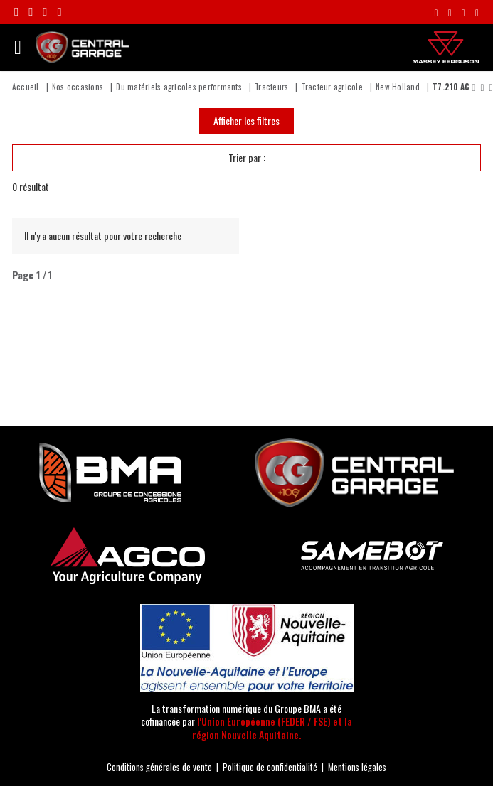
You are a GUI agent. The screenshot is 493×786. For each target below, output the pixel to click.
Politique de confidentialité (270, 767)
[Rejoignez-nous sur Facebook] (16, 12)
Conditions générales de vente (159, 767)
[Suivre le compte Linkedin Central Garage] (45, 12)
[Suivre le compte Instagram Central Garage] (30, 12)
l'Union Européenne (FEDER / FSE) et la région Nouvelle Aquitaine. (272, 727)
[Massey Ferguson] (446, 47)
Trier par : (246, 157)
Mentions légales (357, 767)
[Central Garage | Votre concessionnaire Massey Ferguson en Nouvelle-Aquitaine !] (82, 45)
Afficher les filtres (246, 120)
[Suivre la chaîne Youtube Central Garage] (59, 12)
